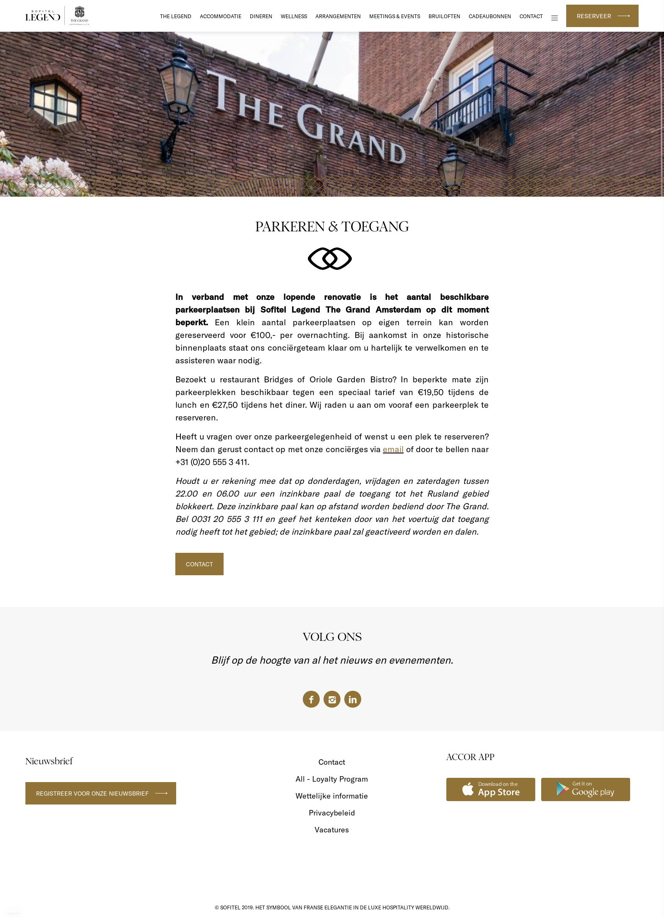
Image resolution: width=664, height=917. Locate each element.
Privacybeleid (332, 813)
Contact (531, 16)
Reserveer (594, 16)
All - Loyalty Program (332, 779)
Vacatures (332, 830)
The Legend (175, 16)
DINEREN (261, 16)
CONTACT (199, 564)
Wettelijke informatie (332, 796)
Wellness (294, 16)
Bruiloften (444, 16)
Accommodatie (220, 16)
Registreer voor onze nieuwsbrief (92, 793)
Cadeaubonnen (490, 16)
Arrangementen (338, 16)
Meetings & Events (394, 16)
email (393, 449)
